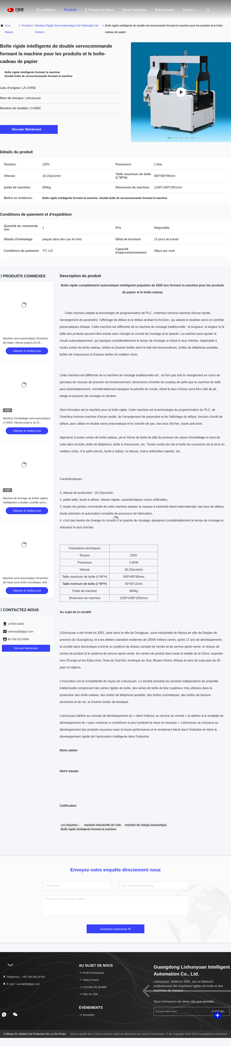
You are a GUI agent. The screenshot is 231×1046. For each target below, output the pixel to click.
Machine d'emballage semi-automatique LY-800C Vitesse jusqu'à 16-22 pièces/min (26, 422)
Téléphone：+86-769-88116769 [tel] (24, 976)
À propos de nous (99, 10)
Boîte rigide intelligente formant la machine (88, 829)
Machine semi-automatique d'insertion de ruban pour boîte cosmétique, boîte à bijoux (27, 582)
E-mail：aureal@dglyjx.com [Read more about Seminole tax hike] (21, 983)
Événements (164, 10)
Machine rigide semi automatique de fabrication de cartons (67, 29)
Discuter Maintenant (29, 129)
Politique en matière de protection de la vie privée (35, 1033)
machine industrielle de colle (102, 824)
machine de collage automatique (146, 824)
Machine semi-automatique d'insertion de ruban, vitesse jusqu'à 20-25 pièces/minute (25, 342)
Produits (70, 10)
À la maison (45, 10)
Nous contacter (134, 10)
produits (27, 25)
